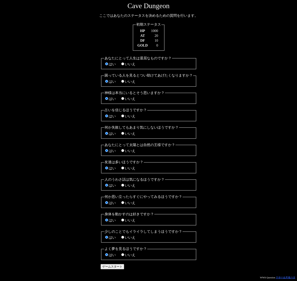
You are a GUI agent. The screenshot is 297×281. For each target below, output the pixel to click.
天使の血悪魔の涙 (285, 277)
